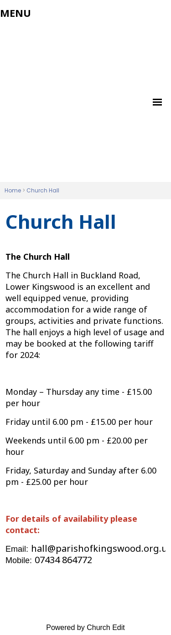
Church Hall (42, 190)
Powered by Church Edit (85, 627)
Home (13, 190)
